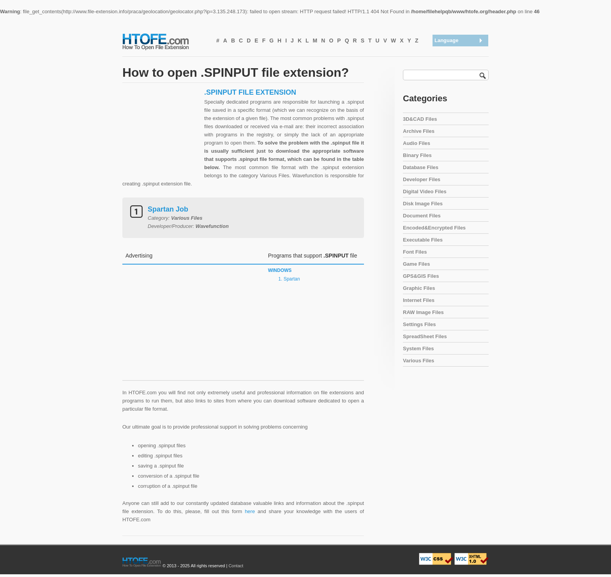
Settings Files (419, 324)
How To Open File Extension (164, 41)
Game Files (416, 264)
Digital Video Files (425, 191)
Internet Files (418, 300)
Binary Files (417, 155)
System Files (418, 348)
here (250, 511)
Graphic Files (419, 288)
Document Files (422, 216)
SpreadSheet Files (425, 336)
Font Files (415, 252)
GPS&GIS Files (421, 276)
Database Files (420, 167)
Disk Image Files (423, 203)
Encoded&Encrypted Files (434, 228)
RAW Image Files (423, 312)
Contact (235, 565)
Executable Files (423, 240)
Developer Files (421, 179)
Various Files (418, 360)
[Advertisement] (161, 137)
